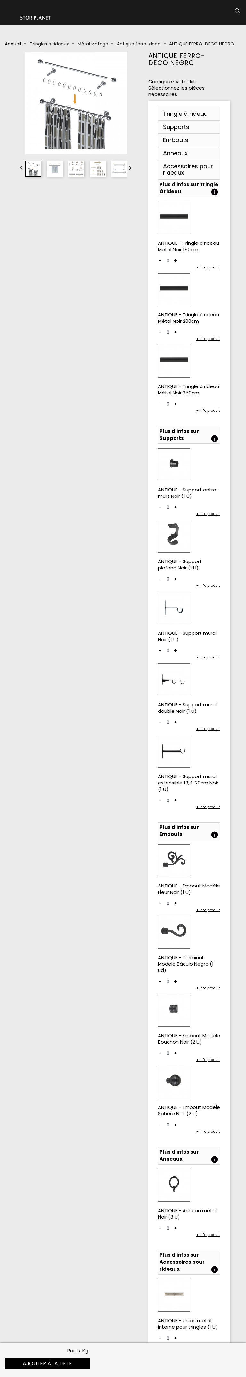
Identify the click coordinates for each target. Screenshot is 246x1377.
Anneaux (175, 153)
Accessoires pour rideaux (188, 169)
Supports (176, 127)
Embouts (175, 140)
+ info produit (208, 267)
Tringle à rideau (185, 114)
